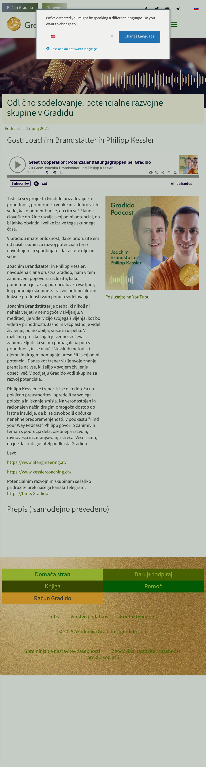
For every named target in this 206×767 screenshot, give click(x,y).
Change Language (139, 37)
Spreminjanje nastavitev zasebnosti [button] (62, 651)
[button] (174, 24)
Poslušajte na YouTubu (127, 297)
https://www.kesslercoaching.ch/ (39, 472)
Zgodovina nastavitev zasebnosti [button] (147, 651)
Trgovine (54, 8)
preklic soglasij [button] (103, 658)
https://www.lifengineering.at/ (37, 462)
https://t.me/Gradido (27, 494)
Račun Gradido (20, 8)
